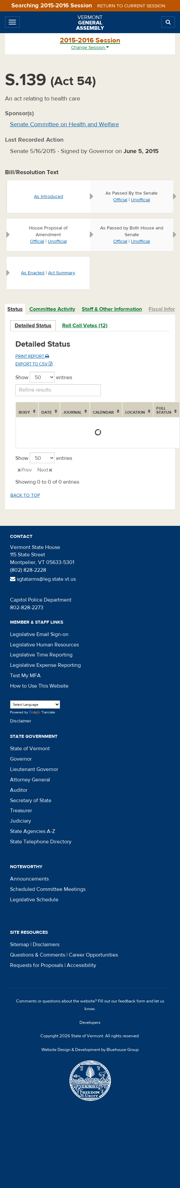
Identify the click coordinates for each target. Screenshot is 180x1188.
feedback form (131, 1001)
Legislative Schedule (34, 899)
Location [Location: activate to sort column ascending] (135, 412)
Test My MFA (25, 675)
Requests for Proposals (36, 965)
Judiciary (20, 821)
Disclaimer (20, 721)
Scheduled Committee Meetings (47, 889)
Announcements (29, 879)
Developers (90, 1022)
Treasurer (21, 810)
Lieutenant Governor (34, 769)
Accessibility (81, 965)
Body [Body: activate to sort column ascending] (24, 412)
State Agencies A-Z (32, 831)
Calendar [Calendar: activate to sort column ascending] (103, 412)
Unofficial (140, 200)
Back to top (25, 495)
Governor (21, 759)
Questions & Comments (37, 955)
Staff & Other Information (112, 309)
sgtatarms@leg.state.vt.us (43, 579)
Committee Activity (52, 309)
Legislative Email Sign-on (39, 634)
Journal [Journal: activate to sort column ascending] (72, 412)
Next (42, 470)
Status (15, 309)
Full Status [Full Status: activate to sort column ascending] (163, 410)
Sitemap (19, 944)
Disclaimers (46, 944)
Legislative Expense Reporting (45, 665)
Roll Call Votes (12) (85, 325)
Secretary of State (30, 800)
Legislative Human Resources (44, 644)
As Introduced (48, 197)
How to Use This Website (39, 686)
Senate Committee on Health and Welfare (64, 124)
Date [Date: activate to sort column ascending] (46, 412)
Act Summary (61, 273)
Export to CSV (33, 364)
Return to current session (131, 6)
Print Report (32, 356)
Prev (26, 470)
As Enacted (32, 273)
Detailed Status (33, 325)
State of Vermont (30, 748)
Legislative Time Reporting (41, 654)
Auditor (18, 790)
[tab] (15, 309)
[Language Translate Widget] (35, 704)
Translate (42, 712)
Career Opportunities (93, 955)
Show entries (43, 377)
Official (120, 200)
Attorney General (30, 779)
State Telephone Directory (40, 841)
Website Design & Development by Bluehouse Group (90, 1049)
